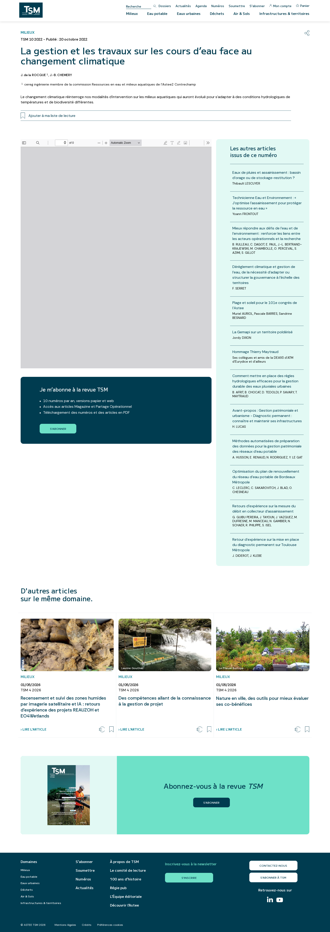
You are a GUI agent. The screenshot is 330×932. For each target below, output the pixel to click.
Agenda (201, 6)
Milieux (132, 13)
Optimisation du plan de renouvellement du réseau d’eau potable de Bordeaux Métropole (265, 476)
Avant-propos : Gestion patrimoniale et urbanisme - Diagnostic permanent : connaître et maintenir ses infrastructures (267, 415)
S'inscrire (189, 878)
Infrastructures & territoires (284, 13)
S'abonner (58, 428)
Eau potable (157, 13)
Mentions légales (65, 925)
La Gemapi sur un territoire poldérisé (262, 332)
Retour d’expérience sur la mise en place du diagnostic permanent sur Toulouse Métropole (265, 544)
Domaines (29, 862)
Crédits (86, 925)
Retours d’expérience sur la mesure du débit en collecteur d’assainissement (264, 509)
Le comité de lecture (128, 870)
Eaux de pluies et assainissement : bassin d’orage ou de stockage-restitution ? (266, 175)
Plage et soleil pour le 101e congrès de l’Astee (264, 305)
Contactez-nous (273, 865)
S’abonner (257, 6)
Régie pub (118, 888)
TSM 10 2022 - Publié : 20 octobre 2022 (54, 39)
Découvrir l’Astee (124, 905)
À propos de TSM (124, 862)
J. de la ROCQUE (34, 75)
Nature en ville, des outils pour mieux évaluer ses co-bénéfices (262, 701)
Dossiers (165, 6)
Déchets (217, 13)
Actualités (183, 6)
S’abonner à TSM (273, 877)
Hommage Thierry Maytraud (255, 351)
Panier (302, 5)
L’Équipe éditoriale (126, 896)
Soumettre (237, 6)
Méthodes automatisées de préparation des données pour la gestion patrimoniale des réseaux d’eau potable (267, 446)
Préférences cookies (110, 925)
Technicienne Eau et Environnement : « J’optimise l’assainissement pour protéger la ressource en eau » (267, 203)
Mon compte (280, 6)
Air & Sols (242, 13)
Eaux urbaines (189, 13)
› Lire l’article (33, 729)
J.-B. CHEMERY (61, 75)
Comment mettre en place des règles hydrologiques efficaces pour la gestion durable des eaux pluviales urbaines (265, 381)
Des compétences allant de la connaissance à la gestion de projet (164, 701)
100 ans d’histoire (125, 879)
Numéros (217, 6)
